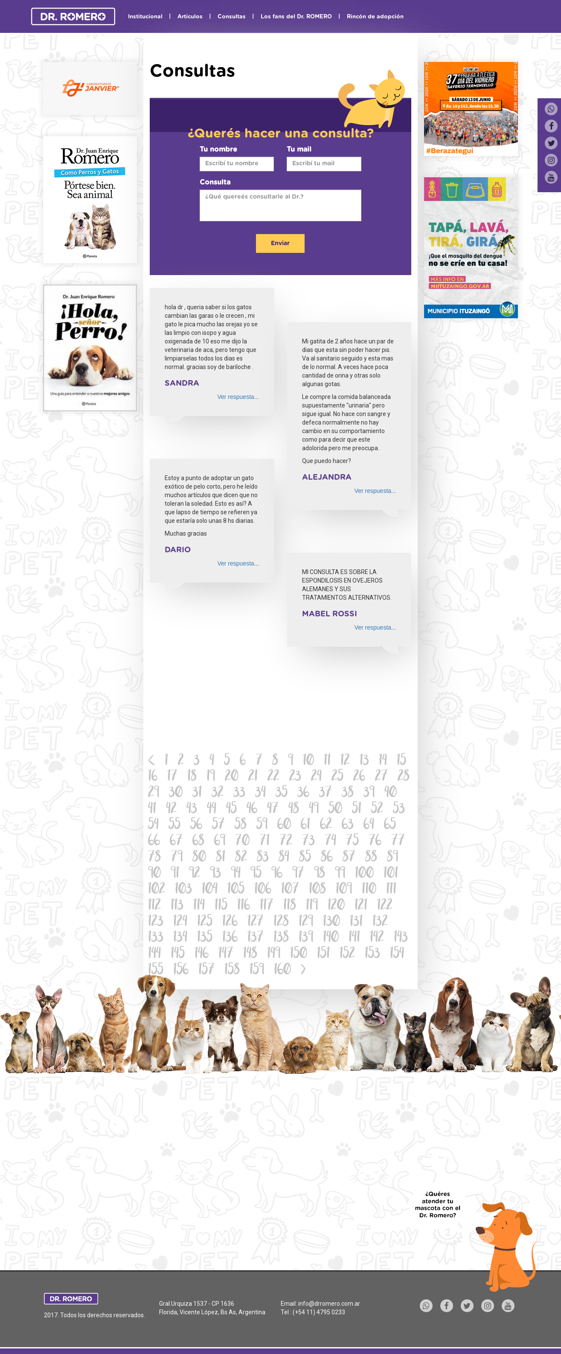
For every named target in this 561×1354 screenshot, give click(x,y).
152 (347, 954)
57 (218, 825)
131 (356, 922)
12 (345, 761)
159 (257, 971)
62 (326, 825)
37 (325, 793)
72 (285, 842)
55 (174, 825)
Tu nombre (218, 149)
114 (199, 906)
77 (398, 842)
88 (371, 858)
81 (220, 858)
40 (390, 793)
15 (401, 761)
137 (255, 938)
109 (344, 890)
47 (273, 810)
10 (308, 761)
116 (243, 906)
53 (399, 810)
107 (290, 890)
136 (230, 938)
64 (368, 825)
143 (401, 938)
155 (155, 971)
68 (198, 842)
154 (397, 954)
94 (236, 874)
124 (180, 922)
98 (319, 874)
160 (282, 971)
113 (177, 906)
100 (364, 874)
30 (176, 793)
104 (210, 890)
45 (231, 810)
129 (306, 922)
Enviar (280, 243)
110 (369, 890)
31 (197, 793)
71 (264, 842)
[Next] (303, 971)
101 (391, 874)
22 (273, 777)
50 (335, 810)
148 (250, 954)
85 (305, 858)
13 (364, 761)
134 (180, 938)
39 (369, 793)
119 (312, 906)
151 (323, 954)
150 (298, 954)
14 (383, 761)
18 (192, 777)
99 (340, 874)
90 (154, 874)
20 (231, 777)
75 (352, 842)
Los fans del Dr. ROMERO (296, 17)
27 (381, 777)
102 (156, 890)
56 (196, 825)
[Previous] (151, 761)
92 (194, 874)
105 (235, 890)
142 (377, 938)
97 (298, 874)
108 (317, 890)
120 (336, 906)
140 (331, 938)
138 (281, 938)
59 (261, 825)
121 (361, 906)
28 (404, 777)
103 (183, 890)
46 (252, 810)
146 (202, 954)
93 (215, 874)
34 (260, 793)
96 (276, 874)
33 (239, 793)
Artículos (190, 17)
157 (206, 971)
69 (219, 842)
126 (230, 922)
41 (152, 810)
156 (181, 971)
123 (155, 922)
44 (211, 810)
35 (282, 793)
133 (155, 938)
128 (281, 922)
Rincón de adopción (375, 17)
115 (221, 906)
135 (204, 938)
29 (153, 793)
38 (348, 793)
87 (349, 858)
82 (241, 858)
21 (253, 777)
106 (262, 890)
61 (305, 825)
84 (284, 858)
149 (273, 954)
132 (380, 922)
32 (218, 793)
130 (331, 922)
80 (199, 858)
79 (177, 858)
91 (175, 874)
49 (314, 810)
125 (204, 922)
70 (242, 842)
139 (306, 938)
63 (348, 825)
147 (225, 954)
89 (392, 858)
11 (327, 761)
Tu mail (299, 149)
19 (210, 777)
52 (377, 810)
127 (255, 922)
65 (390, 825)
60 (284, 825)
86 (327, 858)
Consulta (215, 182)
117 (266, 906)
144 (154, 954)
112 (154, 906)
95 (256, 874)
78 (154, 858)
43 (191, 810)
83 (263, 858)
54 (153, 825)
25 (337, 777)
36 (303, 793)
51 (356, 810)
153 (372, 954)
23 (295, 777)
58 (241, 825)
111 (391, 890)
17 (172, 777)
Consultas (232, 17)
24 (316, 777)
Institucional (145, 17)
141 (354, 938)
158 (232, 971)
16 (152, 777)
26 (359, 777)
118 (289, 906)
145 (178, 954)
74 (330, 842)
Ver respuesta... (238, 396)
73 (308, 842)
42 (171, 810)
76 (375, 842)
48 (293, 810)
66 (154, 842)
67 (176, 842)
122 (384, 906)
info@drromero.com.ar (329, 1303)
